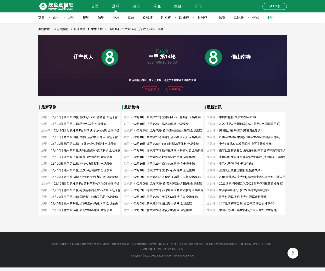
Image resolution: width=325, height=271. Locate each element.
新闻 (198, 6)
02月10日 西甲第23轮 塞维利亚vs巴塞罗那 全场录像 (84, 117)
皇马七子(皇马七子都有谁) (236, 163)
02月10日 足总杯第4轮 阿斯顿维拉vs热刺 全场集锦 (169, 130)
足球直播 (79, 29)
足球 (115, 6)
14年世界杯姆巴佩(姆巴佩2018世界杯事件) (246, 203)
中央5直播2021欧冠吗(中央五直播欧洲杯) (246, 143)
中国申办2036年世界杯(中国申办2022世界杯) (248, 210)
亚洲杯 (202, 17)
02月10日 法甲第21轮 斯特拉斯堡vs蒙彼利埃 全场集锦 (168, 150)
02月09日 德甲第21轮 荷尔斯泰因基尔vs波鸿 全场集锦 (168, 190)
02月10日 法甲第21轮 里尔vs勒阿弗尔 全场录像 (81, 170)
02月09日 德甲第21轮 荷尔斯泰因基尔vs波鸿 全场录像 (86, 190)
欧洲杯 (184, 17)
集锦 (178, 6)
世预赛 (221, 17)
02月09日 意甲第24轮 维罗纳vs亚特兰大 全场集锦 (165, 196)
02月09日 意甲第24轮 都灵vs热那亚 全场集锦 (162, 210)
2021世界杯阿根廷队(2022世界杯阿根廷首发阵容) (251, 183)
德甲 (86, 17)
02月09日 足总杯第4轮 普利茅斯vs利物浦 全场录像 (86, 183)
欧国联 (239, 17)
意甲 (71, 17)
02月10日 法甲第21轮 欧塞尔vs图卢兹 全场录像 (81, 157)
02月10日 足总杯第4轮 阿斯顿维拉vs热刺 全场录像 (86, 130)
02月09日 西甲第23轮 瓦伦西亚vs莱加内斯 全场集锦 (167, 177)
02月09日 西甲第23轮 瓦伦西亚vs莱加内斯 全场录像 (84, 177)
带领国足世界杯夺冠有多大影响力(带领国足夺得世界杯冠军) (257, 157)
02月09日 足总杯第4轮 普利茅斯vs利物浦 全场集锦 (169, 183)
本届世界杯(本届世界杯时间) (237, 117)
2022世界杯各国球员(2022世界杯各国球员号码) (249, 123)
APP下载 (274, 6)
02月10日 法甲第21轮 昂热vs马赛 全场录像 (78, 123)
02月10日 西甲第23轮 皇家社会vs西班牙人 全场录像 (84, 137)
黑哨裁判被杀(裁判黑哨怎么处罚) (240, 130)
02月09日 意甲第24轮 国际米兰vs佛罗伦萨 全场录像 (84, 196)
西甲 (56, 17)
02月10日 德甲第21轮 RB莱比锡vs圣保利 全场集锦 (166, 143)
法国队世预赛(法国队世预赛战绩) (240, 170)
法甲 (101, 17)
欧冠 (131, 17)
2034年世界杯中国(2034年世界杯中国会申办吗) (249, 137)
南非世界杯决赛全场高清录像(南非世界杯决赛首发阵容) (255, 150)
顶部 (293, 254)
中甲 (270, 17)
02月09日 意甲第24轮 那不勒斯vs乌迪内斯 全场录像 (84, 203)
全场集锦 (175, 89)
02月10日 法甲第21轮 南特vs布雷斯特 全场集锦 (164, 163)
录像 (157, 6)
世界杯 (166, 17)
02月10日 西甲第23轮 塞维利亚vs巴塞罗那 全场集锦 (167, 117)
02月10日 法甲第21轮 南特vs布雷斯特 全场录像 (81, 163)
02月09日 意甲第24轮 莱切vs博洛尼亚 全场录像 (81, 210)
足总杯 (45, 130)
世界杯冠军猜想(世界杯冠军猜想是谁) (243, 196)
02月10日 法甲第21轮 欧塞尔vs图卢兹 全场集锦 (164, 157)
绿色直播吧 (60, 29)
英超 (41, 17)
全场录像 (150, 89)
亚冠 (255, 17)
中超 (116, 17)
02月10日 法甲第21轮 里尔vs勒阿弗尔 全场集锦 (164, 170)
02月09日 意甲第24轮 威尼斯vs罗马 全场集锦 (162, 203)
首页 (95, 6)
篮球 (136, 6)
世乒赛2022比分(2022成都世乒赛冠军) (244, 190)
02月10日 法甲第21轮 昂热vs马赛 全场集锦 (161, 123)
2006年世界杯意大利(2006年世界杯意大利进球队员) (252, 177)
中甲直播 (97, 29)
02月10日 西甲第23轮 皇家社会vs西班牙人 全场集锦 (167, 137)
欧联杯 (148, 17)
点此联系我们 (147, 249)
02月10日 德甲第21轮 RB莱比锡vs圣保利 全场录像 (83, 143)
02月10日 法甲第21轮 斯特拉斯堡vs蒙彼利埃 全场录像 (86, 150)
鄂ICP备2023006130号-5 (171, 249)
